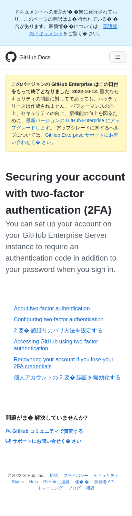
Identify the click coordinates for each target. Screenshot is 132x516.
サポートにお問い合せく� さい (43, 441)
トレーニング (50, 488)
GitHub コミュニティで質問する (44, 431)
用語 (54, 475)
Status (18, 481)
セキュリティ (106, 475)
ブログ (74, 488)
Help (33, 481)
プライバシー (75, 475)
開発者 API (104, 481)
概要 (90, 488)
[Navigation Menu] (117, 56)
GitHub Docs (35, 57)
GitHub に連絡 (56, 481)
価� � (82, 481)
